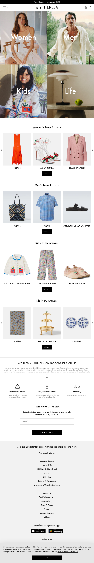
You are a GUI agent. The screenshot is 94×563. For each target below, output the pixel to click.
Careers (47, 509)
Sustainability (47, 501)
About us (47, 493)
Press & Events (47, 505)
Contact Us (47, 464)
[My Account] (86, 7)
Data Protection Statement (68, 552)
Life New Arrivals (47, 301)
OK (47, 558)
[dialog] (47, 553)
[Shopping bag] (90, 7)
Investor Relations (47, 513)
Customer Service (47, 460)
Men (70, 37)
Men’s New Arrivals (47, 185)
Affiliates (47, 517)
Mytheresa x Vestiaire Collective (47, 485)
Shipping (47, 477)
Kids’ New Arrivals (47, 243)
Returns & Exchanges (47, 481)
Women (23, 37)
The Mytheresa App (47, 497)
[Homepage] (47, 7)
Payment (46, 473)
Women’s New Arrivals (47, 127)
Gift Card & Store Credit (47, 469)
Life (70, 91)
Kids (24, 91)
